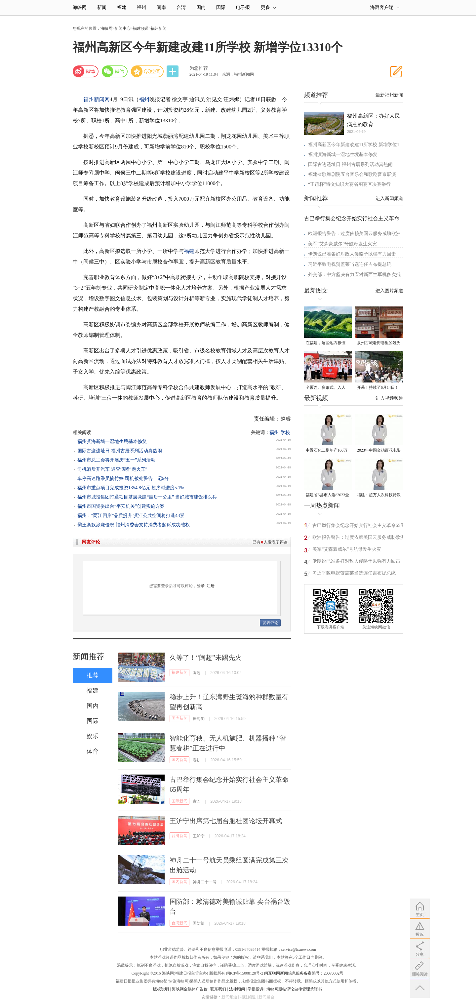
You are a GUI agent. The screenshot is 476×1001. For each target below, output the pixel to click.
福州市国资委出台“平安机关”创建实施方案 (121, 506)
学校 (285, 432)
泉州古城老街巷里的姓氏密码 (379, 343)
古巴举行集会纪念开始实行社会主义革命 (351, 218)
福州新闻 (159, 28)
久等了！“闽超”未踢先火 (206, 657)
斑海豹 (199, 718)
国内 (201, 7)
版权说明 (161, 989)
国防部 (199, 923)
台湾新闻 (179, 835)
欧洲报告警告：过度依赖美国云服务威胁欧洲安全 (358, 538)
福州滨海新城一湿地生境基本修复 (112, 441)
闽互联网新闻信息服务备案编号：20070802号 (303, 973)
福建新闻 (179, 672)
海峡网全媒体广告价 (190, 989)
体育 (93, 751)
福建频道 (141, 28)
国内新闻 (179, 718)
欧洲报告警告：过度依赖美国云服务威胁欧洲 (354, 233)
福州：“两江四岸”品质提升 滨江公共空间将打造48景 (130, 515)
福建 (121, 7)
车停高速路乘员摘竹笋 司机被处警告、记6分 (123, 478)
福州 (141, 7)
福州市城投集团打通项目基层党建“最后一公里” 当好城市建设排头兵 (147, 497)
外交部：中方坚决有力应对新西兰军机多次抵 (354, 274)
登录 (201, 585)
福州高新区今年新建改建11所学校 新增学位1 (353, 144)
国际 (220, 7)
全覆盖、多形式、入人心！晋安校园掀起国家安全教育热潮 (327, 388)
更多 (268, 7)
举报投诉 (255, 989)
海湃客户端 (384, 7)
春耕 (197, 760)
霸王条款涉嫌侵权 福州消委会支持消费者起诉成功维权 (133, 524)
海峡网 (80, 7)
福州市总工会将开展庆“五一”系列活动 (116, 460)
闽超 (197, 672)
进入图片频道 (389, 290)
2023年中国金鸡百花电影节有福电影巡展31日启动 (379, 451)
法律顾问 (237, 989)
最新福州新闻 (389, 95)
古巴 (197, 801)
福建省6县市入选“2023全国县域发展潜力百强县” (327, 495)
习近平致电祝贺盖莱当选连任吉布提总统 (349, 264)
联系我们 (218, 989)
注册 (211, 585)
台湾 (181, 7)
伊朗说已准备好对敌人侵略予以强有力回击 (352, 254)
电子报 (243, 7)
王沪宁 (199, 836)
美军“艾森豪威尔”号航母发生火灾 (342, 243)
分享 (173, 71)
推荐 (93, 675)
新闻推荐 (88, 656)
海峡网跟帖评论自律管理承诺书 (294, 989)
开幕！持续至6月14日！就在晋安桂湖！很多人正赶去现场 (379, 388)
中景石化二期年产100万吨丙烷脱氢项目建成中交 (327, 451)
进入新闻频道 (389, 198)
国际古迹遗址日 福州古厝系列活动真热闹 (119, 450)
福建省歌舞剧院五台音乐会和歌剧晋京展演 (352, 174)
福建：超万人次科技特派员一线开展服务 (379, 495)
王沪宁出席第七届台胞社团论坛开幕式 (226, 820)
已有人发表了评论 (270, 542)
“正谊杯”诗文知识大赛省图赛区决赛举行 (349, 184)
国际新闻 (179, 801)
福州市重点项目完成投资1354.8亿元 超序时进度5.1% (130, 487)
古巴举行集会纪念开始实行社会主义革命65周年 (358, 526)
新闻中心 (123, 28)
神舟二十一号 (205, 882)
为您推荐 (198, 68)
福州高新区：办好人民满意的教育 (373, 120)
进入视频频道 (389, 398)
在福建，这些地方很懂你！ (325, 343)
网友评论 (91, 542)
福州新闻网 (96, 99)
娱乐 (93, 736)
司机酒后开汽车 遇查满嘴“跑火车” (112, 469)
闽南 (161, 7)
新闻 (101, 7)
